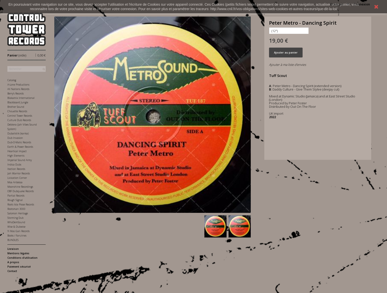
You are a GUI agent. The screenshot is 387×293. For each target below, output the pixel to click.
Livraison (13, 249)
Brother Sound (15, 107)
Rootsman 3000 (16, 209)
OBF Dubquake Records (20, 191)
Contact (12, 271)
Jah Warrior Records (18, 173)
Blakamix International (21, 98)
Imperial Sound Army (19, 160)
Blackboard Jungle (17, 102)
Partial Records (15, 195)
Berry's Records (15, 93)
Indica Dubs (14, 164)
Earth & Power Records (20, 146)
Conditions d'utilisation (22, 257)
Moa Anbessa (14, 182)
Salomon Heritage (17, 213)
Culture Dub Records (19, 120)
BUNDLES (13, 240)
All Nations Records (18, 89)
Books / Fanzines (16, 235)
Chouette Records (17, 111)
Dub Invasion (15, 138)
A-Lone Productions (18, 84)
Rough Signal (15, 200)
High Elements (15, 155)
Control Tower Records (19, 115)
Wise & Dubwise (16, 226)
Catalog (11, 80)
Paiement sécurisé (19, 266)
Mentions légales (18, 253)
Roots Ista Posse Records (20, 204)
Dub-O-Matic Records (19, 142)
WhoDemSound (16, 222)
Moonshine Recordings (20, 186)
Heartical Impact (17, 151)
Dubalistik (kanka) (18, 133)
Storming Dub (15, 218)
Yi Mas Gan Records (18, 231)
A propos (13, 262)
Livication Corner (17, 178)
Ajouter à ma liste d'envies (287, 64)
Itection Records (16, 169)
